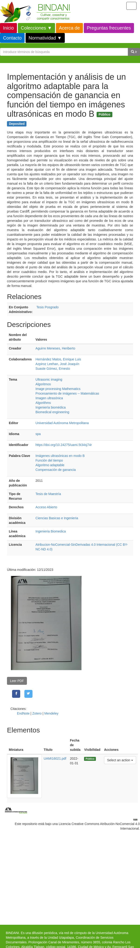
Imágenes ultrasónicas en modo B (60, 456)
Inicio (8, 27)
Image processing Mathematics (58, 389)
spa (38, 434)
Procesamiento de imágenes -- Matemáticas (67, 393)
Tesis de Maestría (48, 494)
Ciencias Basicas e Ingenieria (57, 518)
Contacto (12, 37)
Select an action (120, 760)
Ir (134, 52)
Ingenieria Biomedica (51, 531)
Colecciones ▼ (36, 27)
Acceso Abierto (46, 507)
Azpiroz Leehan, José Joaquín (57, 364)
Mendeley (51, 713)
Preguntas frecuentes (109, 27)
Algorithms (43, 403)
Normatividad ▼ (45, 37)
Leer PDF (17, 681)
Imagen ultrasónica (49, 398)
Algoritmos (43, 384)
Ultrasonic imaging (49, 379)
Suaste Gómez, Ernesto (53, 368)
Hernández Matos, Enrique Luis (58, 359)
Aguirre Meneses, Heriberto (55, 348)
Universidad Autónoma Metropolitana (62, 423)
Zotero (37, 713)
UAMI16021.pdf (55, 758)
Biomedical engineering (52, 412)
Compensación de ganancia (56, 470)
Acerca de (69, 27)
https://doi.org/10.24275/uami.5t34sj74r (64, 445)
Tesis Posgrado (47, 307)
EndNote (23, 713)
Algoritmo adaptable (50, 465)
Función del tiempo (49, 460)
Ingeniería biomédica (51, 407)
